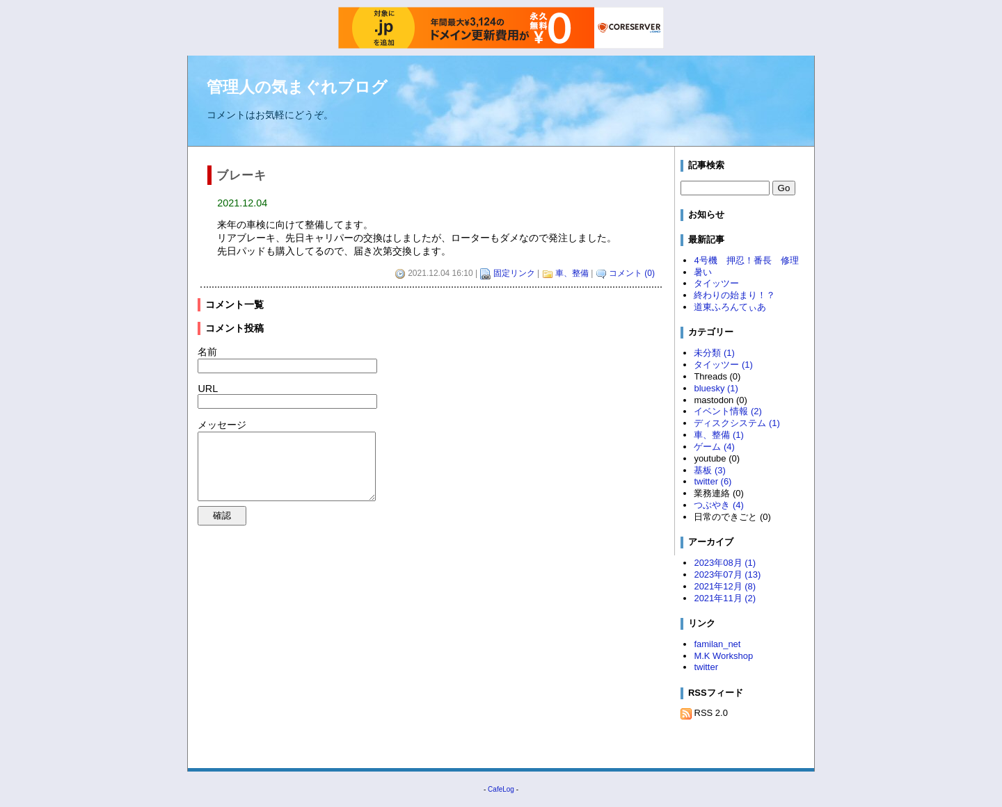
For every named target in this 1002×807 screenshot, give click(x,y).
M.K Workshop (723, 656)
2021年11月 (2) (725, 598)
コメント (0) (632, 273)
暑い (703, 272)
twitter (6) (712, 481)
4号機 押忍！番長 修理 (746, 260)
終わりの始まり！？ (734, 295)
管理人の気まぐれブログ (297, 87)
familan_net (717, 644)
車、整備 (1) (718, 435)
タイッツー (716, 283)
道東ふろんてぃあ (730, 307)
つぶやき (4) (718, 505)
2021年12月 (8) (725, 586)
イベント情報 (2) (727, 411)
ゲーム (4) (714, 446)
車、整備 (572, 273)
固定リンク (514, 273)
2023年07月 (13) (727, 574)
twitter (706, 667)
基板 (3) (709, 470)
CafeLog (501, 789)
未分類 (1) (714, 353)
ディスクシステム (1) (736, 423)
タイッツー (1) (723, 364)
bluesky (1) (716, 388)
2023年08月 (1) (725, 562)
